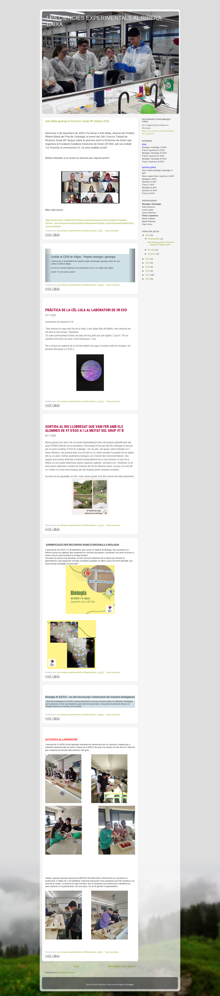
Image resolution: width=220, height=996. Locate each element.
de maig (152, 250)
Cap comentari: (112, 231)
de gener (152, 254)
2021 (147, 263)
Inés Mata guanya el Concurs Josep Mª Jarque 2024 (77, 121)
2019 (147, 271)
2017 (147, 275)
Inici (76, 966)
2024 (147, 235)
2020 (147, 267)
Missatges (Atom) (67, 972)
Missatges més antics (121, 966)
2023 (147, 259)
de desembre (154, 239)
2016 (147, 279)
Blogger (130, 984)
